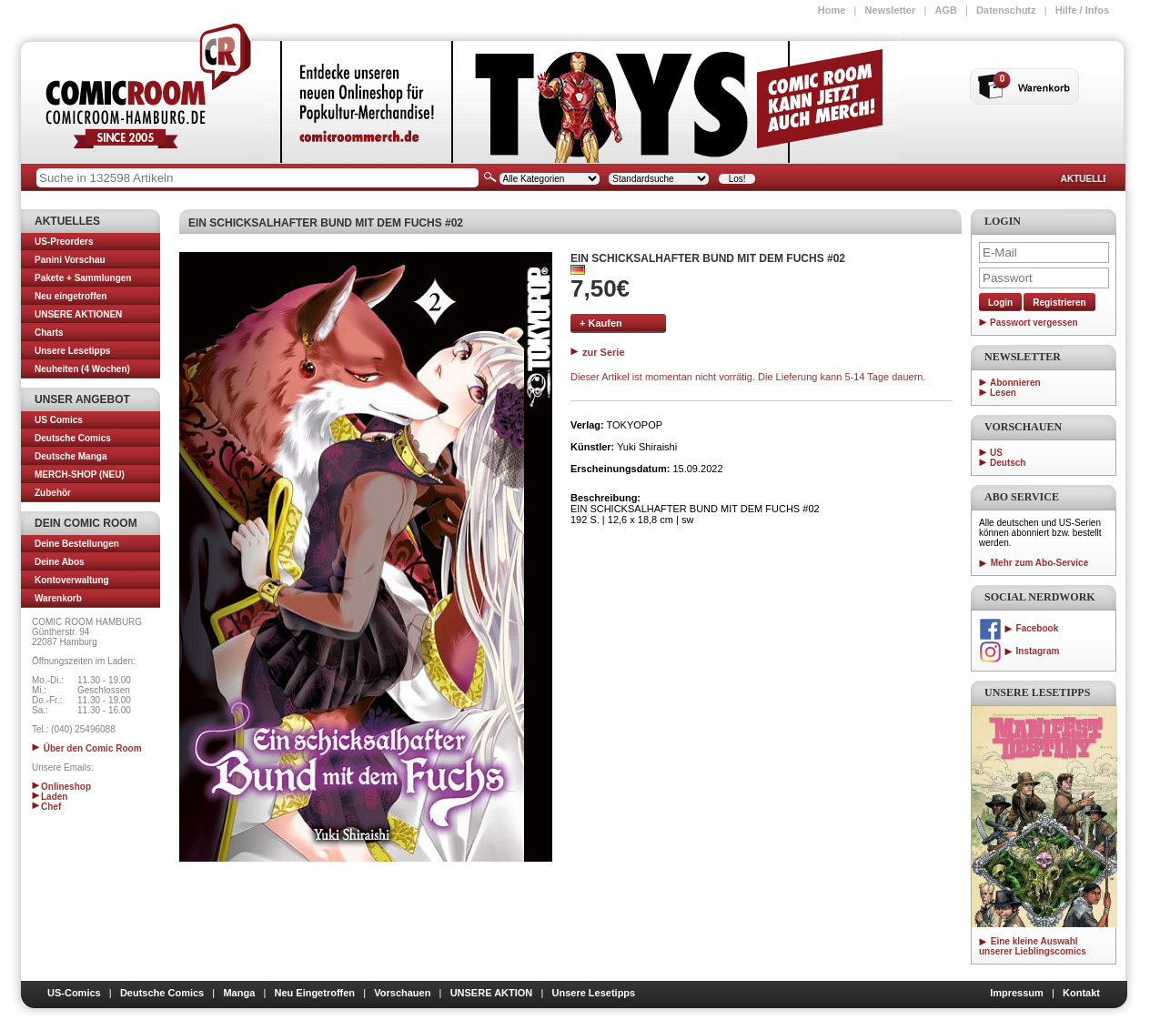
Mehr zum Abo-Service (1033, 563)
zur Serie (597, 352)
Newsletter (890, 10)
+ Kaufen (601, 323)
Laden (49, 797)
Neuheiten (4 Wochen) (82, 369)
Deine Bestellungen (77, 544)
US (996, 453)
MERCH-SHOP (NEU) (80, 475)
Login (1000, 303)
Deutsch (1007, 463)
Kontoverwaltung (72, 580)
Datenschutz (1005, 10)
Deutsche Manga (70, 456)
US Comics (59, 420)
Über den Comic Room (87, 748)
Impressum (1017, 992)
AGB (945, 10)
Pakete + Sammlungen (83, 278)
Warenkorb (58, 598)
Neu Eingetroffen (314, 992)
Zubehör (53, 493)
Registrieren (1059, 303)
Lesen (1003, 393)
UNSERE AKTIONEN (78, 314)
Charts (49, 333)
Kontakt (1081, 992)
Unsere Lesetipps (72, 351)
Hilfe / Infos (1082, 10)
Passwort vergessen (1034, 323)
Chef (46, 807)
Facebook (1018, 628)
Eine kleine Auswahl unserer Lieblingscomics (1032, 946)
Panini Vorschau (70, 260)
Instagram (1019, 651)
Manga (239, 992)
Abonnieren (1015, 383)
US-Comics (74, 992)
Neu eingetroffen (70, 296)
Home (832, 10)
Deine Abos (60, 562)
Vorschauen (402, 992)
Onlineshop (61, 787)
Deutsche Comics (73, 438)
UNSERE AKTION (491, 992)
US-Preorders (64, 242)
